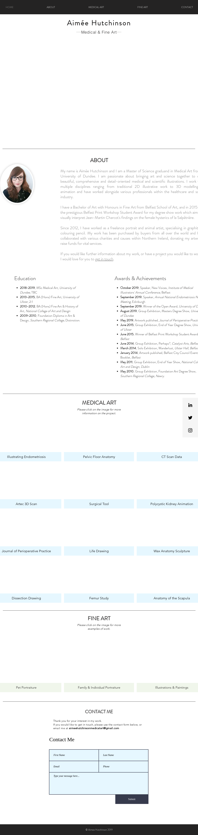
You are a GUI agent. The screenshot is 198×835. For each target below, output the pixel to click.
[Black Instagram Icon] (190, 430)
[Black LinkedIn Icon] (190, 405)
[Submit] (131, 799)
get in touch (104, 259)
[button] (99, 92)
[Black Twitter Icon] (190, 417)
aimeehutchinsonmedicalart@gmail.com (94, 728)
